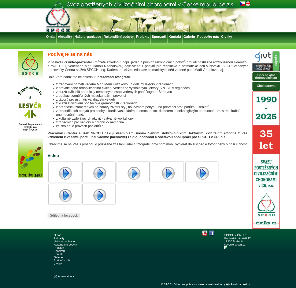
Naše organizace (87, 36)
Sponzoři (159, 36)
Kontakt (175, 36)
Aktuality (65, 36)
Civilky (226, 36)
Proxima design (240, 284)
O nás (50, 36)
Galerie (189, 36)
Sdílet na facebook (64, 215)
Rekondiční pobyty (118, 36)
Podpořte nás (208, 36)
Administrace (66, 276)
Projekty (142, 36)
